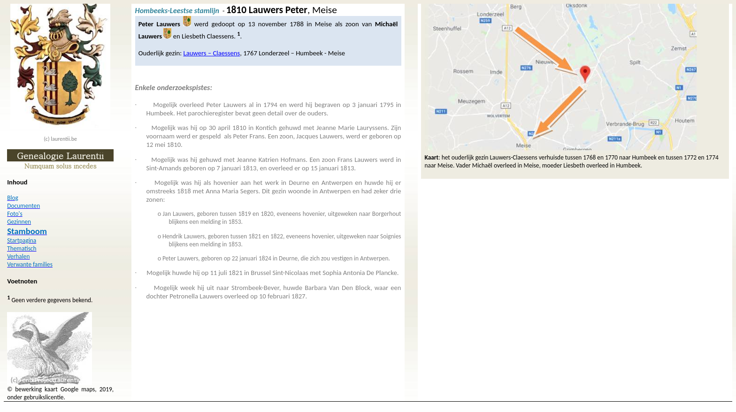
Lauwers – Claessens (211, 53)
